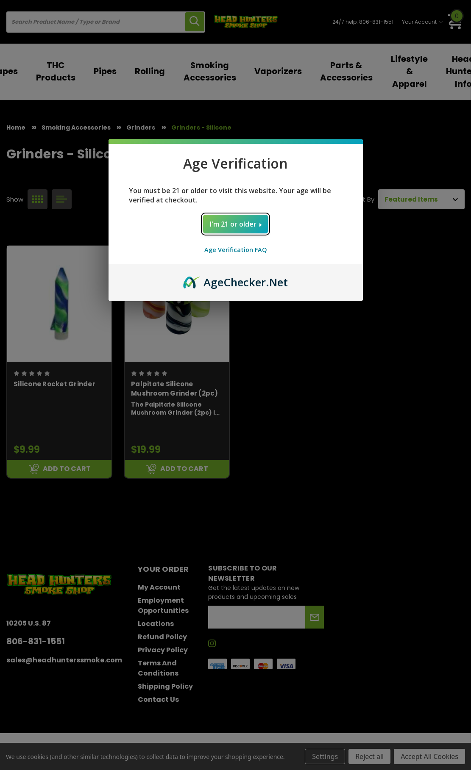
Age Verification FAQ (235, 250)
